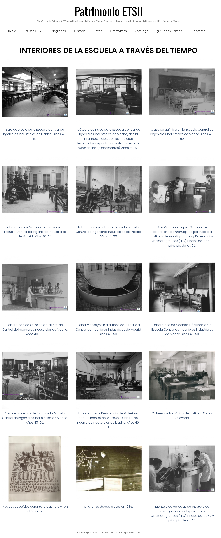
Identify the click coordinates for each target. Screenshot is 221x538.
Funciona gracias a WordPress (92, 532)
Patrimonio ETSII (109, 10)
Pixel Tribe (134, 532)
